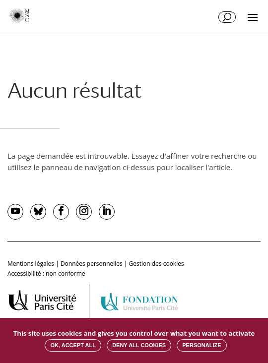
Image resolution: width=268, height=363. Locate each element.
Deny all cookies (139, 345)
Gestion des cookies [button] (156, 263)
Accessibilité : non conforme (46, 273)
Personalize (201, 345)
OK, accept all (72, 345)
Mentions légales (30, 263)
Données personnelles (92, 263)
